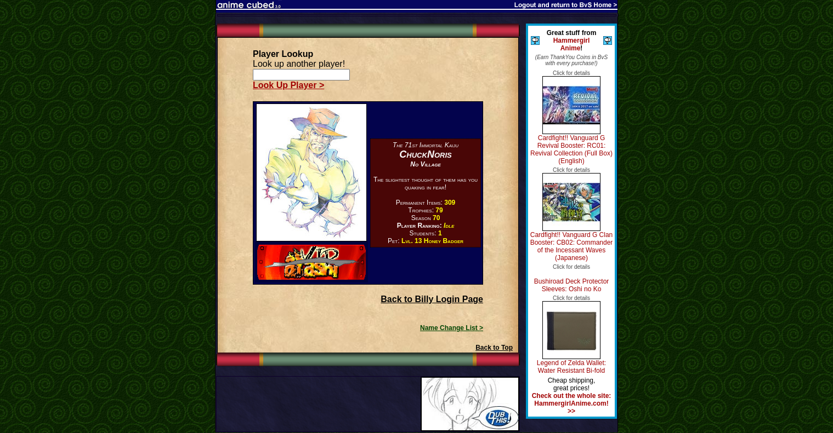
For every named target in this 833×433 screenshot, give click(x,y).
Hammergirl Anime (571, 44)
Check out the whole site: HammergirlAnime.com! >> (571, 403)
